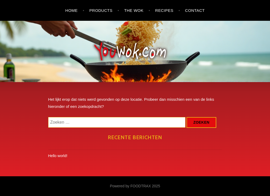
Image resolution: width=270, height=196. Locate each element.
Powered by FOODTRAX (130, 186)
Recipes (164, 10)
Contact (195, 10)
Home (71, 10)
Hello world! (57, 156)
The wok (133, 10)
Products (100, 10)
